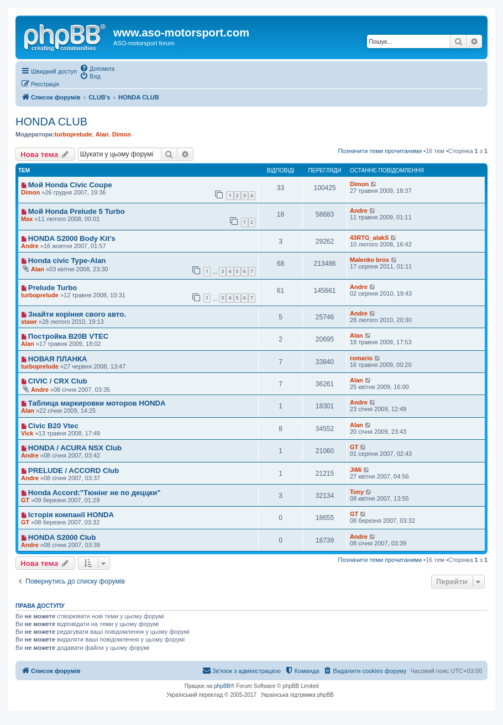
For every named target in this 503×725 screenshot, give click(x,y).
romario (361, 358)
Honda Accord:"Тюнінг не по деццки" (94, 492)
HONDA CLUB (51, 121)
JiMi (355, 469)
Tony (357, 491)
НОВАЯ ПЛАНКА (57, 359)
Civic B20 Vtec (53, 426)
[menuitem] (97, 68)
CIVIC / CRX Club (57, 381)
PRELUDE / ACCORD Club (73, 470)
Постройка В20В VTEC (68, 336)
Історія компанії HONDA (71, 515)
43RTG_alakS (369, 237)
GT (354, 447)
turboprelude (73, 134)
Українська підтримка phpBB (297, 695)
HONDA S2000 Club (62, 537)
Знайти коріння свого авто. (77, 314)
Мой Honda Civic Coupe (70, 185)
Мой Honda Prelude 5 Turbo (76, 211)
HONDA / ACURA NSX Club (75, 448)
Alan (102, 134)
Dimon (121, 134)
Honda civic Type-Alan (67, 260)
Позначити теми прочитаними (380, 151)
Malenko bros (369, 259)
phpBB (222, 686)
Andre (359, 210)
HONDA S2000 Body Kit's (72, 238)
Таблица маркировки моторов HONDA (97, 403)
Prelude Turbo (52, 287)
